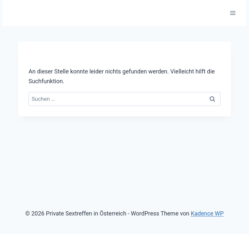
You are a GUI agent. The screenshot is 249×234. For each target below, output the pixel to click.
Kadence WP (207, 213)
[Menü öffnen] (233, 13)
